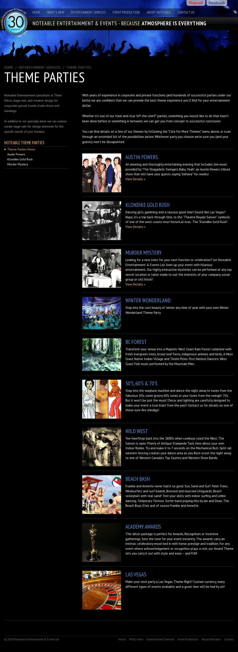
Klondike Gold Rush (20, 159)
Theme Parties (78, 67)
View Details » (135, 179)
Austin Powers (16, 154)
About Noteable (158, 12)
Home (36, 12)
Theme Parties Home (21, 149)
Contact (229, 639)
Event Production (126, 12)
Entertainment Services (88, 12)
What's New (55, 12)
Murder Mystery (17, 164)
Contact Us (186, 12)
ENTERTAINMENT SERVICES (40, 67)
